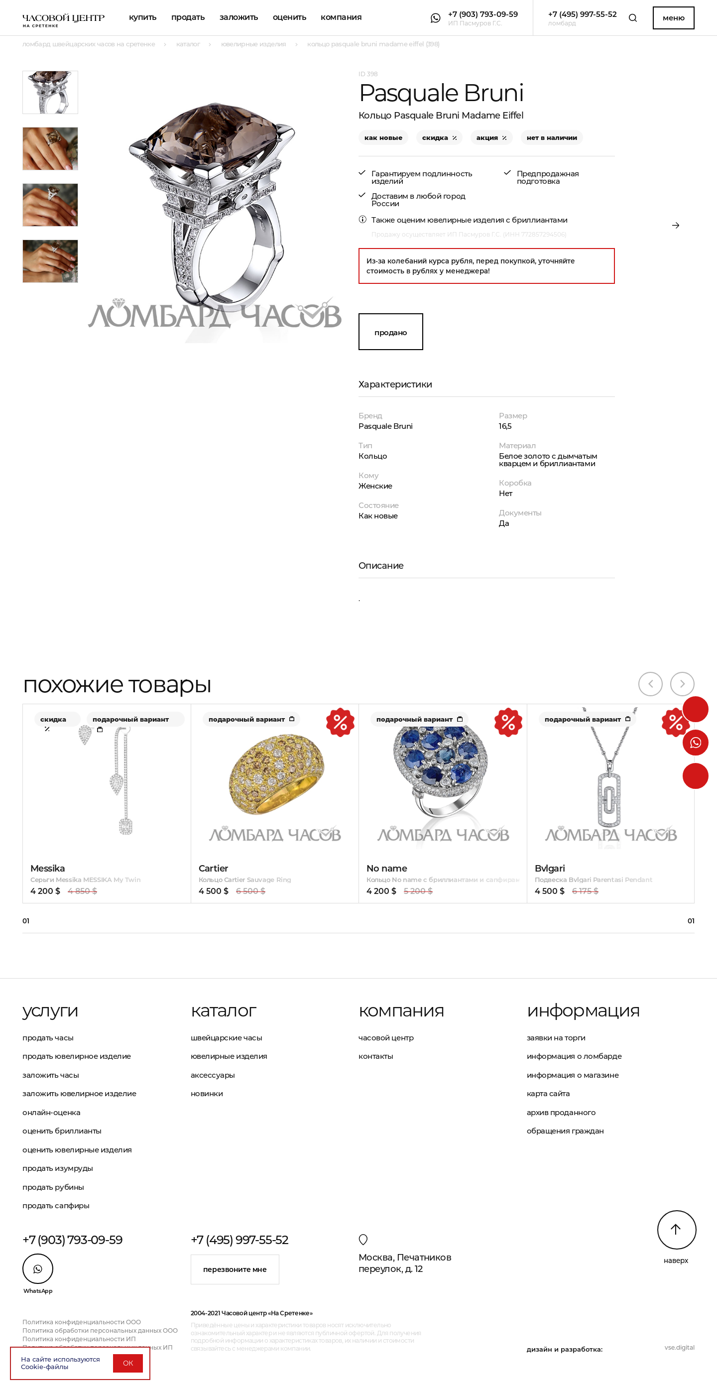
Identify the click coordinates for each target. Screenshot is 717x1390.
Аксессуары (213, 1075)
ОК (128, 1363)
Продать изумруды (57, 1168)
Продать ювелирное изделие (76, 1056)
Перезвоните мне (235, 1269)
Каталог (223, 1010)
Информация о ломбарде (574, 1056)
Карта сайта (548, 1093)
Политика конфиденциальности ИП (79, 1339)
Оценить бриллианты (62, 1131)
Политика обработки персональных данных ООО (100, 1330)
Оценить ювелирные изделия (77, 1149)
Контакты (375, 1056)
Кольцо (372, 456)
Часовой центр (385, 1037)
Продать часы (48, 1037)
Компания (341, 17)
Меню (673, 17)
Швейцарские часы (226, 1037)
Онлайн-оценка (51, 1112)
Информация (583, 1010)
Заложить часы (50, 1075)
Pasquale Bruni (385, 426)
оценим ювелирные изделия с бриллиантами (482, 220)
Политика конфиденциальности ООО (81, 1322)
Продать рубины (53, 1187)
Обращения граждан (565, 1131)
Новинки (207, 1093)
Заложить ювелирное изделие (79, 1093)
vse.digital (680, 1347)
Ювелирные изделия (229, 1056)
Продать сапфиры (55, 1205)
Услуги (50, 1010)
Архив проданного (561, 1112)
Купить (142, 17)
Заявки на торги (556, 1037)
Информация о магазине (573, 1075)
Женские (375, 486)
